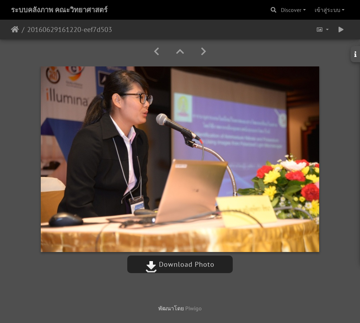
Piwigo (193, 308)
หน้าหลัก (15, 29)
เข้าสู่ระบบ (327, 9)
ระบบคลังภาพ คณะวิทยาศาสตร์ (59, 9)
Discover (291, 9)
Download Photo (180, 264)
